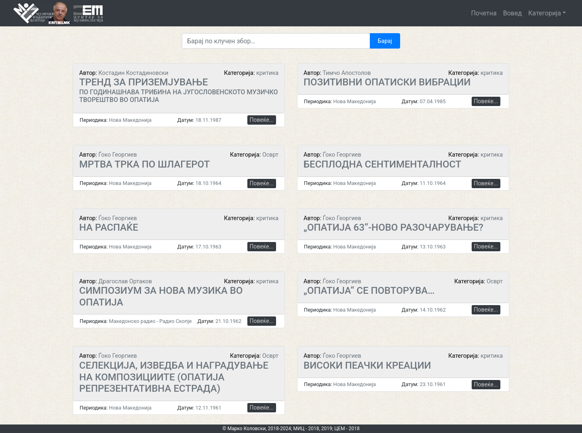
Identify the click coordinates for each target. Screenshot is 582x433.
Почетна (483, 13)
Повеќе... (262, 120)
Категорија (544, 13)
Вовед (512, 13)
